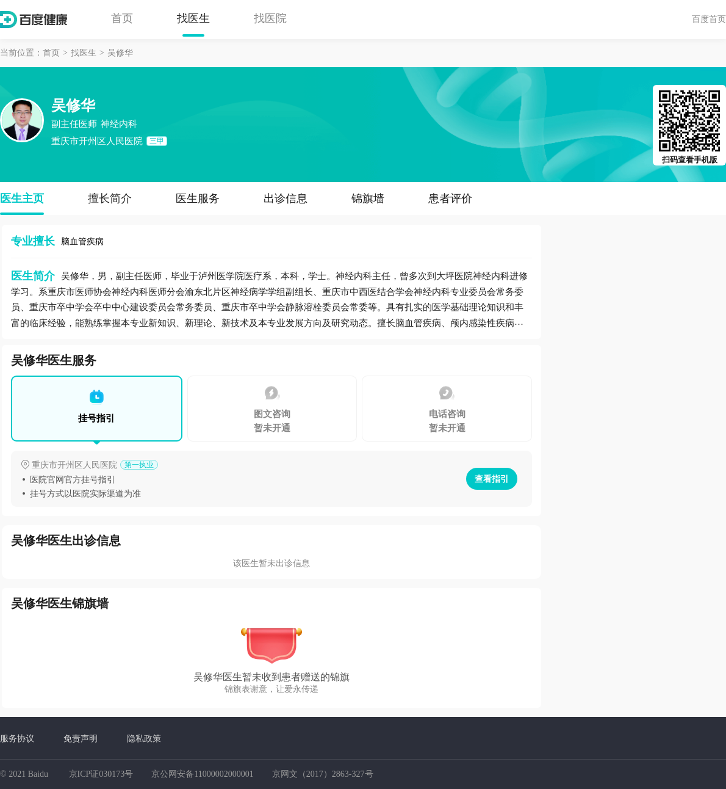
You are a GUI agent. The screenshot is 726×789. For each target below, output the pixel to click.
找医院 (270, 18)
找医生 (193, 18)
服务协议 (17, 738)
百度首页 (709, 19)
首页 (122, 18)
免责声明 (80, 738)
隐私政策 (144, 738)
